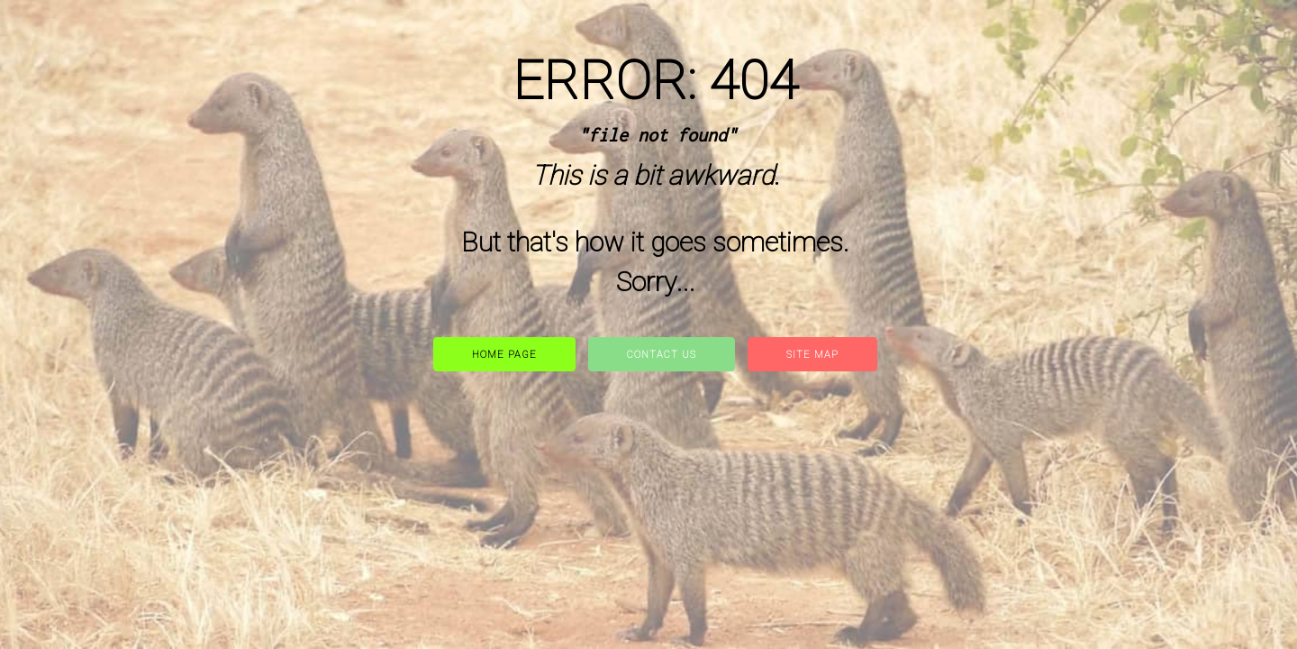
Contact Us (661, 354)
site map (812, 354)
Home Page (504, 354)
